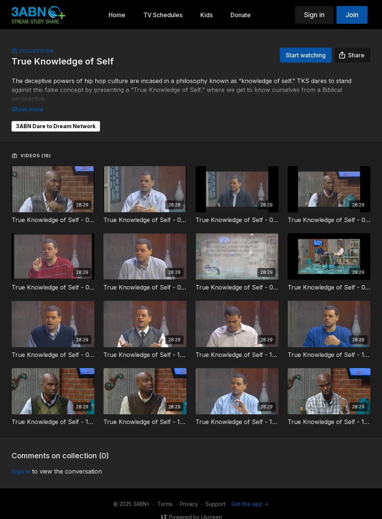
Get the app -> (250, 493)
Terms (165, 493)
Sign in (314, 15)
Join (351, 15)
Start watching (306, 55)
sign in (21, 461)
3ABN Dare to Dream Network (56, 116)
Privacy (189, 493)
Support (215, 493)
